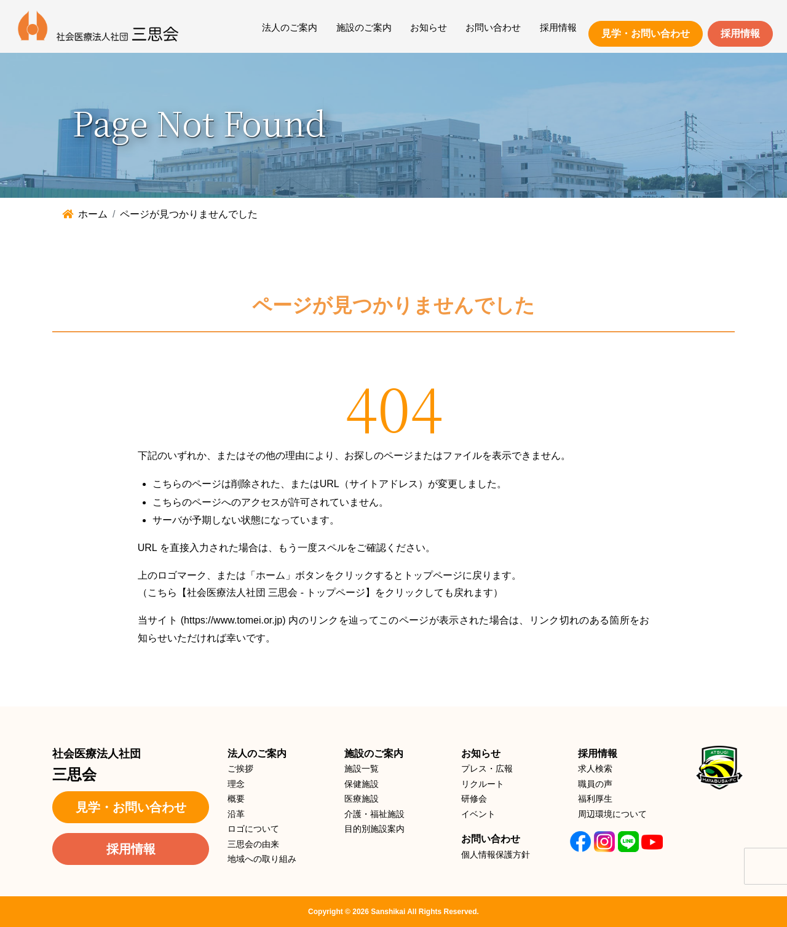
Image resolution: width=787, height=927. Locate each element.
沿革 (236, 814)
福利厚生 (595, 799)
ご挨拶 (240, 768)
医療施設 (361, 799)
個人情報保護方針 (495, 854)
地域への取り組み (261, 859)
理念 (236, 784)
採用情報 (558, 27)
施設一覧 (361, 768)
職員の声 (595, 784)
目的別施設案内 (374, 829)
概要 (236, 799)
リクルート (482, 784)
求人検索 (595, 768)
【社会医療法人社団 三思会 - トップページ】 (276, 592)
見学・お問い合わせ (645, 33)
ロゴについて (253, 829)
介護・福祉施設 (374, 814)
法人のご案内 (289, 27)
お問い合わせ (493, 27)
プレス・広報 (487, 768)
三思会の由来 (253, 844)
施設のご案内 (364, 27)
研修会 (474, 799)
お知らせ (428, 27)
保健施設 (361, 784)
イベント (478, 814)
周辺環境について (612, 814)
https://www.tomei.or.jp (233, 620)
